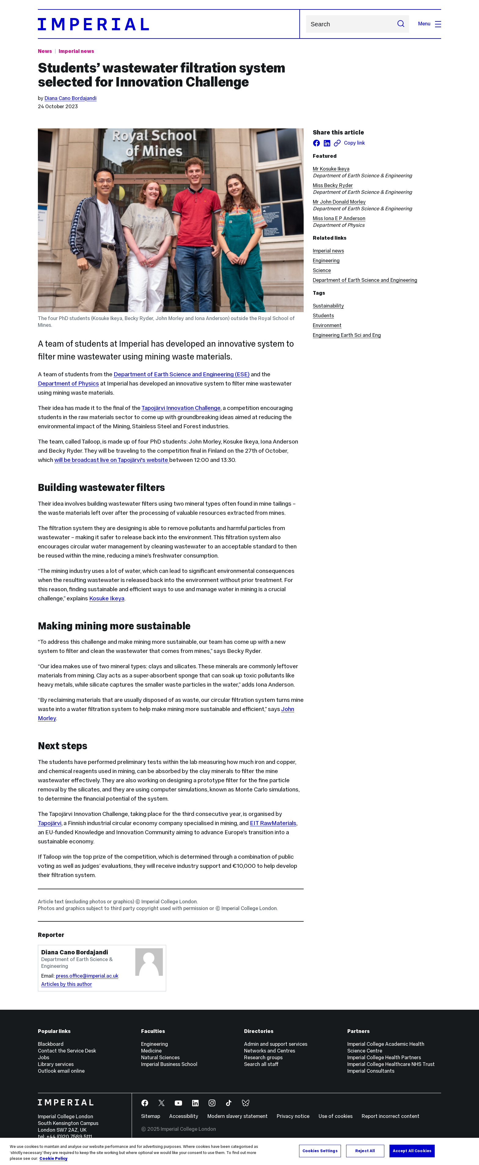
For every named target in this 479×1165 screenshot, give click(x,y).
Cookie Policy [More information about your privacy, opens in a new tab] (53, 1158)
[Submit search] (401, 24)
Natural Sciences (160, 1057)
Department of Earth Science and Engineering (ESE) (182, 374)
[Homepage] (169, 24)
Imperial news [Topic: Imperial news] (76, 51)
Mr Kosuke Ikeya (331, 169)
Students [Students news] (323, 315)
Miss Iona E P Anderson (339, 218)
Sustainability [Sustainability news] (328, 306)
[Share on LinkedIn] (327, 143)
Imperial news (328, 251)
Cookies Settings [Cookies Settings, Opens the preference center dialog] (320, 1150)
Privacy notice (293, 1116)
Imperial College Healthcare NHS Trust (391, 1064)
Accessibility (183, 1116)
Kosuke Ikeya (106, 598)
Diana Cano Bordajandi (71, 98)
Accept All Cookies (412, 1150)
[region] (239, 1151)
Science (322, 270)
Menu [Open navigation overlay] (429, 23)
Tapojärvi (49, 823)
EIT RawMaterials (273, 823)
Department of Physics (68, 383)
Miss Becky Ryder (333, 185)
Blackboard (51, 1044)
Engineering (326, 260)
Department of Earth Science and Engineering (365, 280)
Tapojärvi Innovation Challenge (181, 407)
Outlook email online (61, 1071)
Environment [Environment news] (327, 325)
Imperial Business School (169, 1064)
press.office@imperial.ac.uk (87, 976)
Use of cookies (336, 1116)
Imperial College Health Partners (384, 1057)
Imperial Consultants (370, 1071)
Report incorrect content (390, 1116)
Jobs (43, 1057)
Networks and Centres (269, 1051)
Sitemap (150, 1116)
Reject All (365, 1150)
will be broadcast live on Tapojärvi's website (111, 459)
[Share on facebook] (316, 143)
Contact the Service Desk (67, 1051)
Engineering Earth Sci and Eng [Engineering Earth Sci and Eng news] (347, 335)
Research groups (263, 1057)
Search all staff (261, 1064)
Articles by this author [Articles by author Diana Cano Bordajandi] (66, 984)
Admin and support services (275, 1044)
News (45, 51)
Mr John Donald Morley (339, 202)
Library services (56, 1064)
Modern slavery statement (237, 1116)
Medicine (151, 1051)
